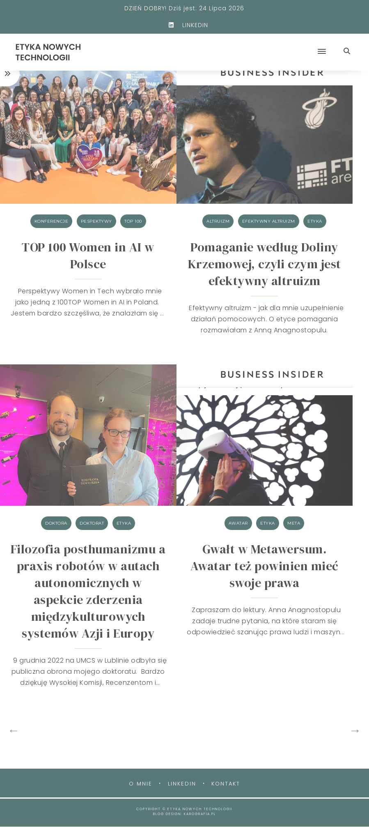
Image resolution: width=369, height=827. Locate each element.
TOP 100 (133, 221)
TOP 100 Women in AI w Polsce (88, 255)
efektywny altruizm (268, 221)
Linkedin (182, 784)
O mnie (140, 784)
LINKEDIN (184, 25)
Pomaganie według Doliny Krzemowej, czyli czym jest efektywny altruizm (264, 264)
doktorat (92, 523)
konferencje (51, 221)
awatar (238, 523)
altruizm (217, 221)
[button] (227, 44)
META (293, 523)
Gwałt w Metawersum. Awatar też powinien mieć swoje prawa (264, 566)
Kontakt (225, 784)
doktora (56, 523)
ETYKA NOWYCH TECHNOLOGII (199, 809)
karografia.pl (200, 814)
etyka (314, 221)
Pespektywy (96, 221)
